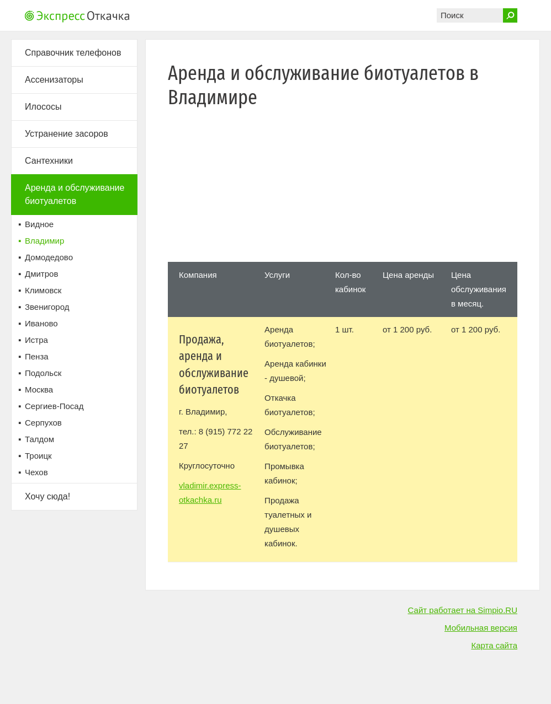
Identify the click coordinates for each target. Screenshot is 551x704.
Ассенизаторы (54, 79)
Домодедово (49, 257)
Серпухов (43, 422)
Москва (39, 389)
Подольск (43, 373)
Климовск (43, 290)
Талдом (39, 439)
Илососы (43, 106)
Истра (36, 340)
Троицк (38, 455)
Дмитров (41, 273)
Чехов (36, 472)
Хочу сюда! (47, 496)
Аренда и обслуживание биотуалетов (74, 194)
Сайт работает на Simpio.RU (462, 610)
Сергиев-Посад (54, 406)
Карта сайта (494, 645)
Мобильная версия (480, 627)
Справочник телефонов (73, 52)
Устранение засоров (66, 133)
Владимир (44, 240)
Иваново (41, 323)
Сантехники (49, 160)
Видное (39, 224)
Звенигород (47, 306)
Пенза (37, 356)
